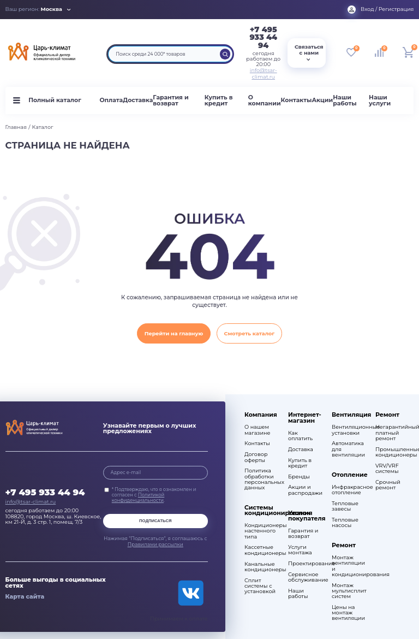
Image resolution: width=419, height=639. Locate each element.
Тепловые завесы (345, 506)
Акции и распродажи (304, 489)
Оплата (111, 100)
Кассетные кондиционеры (261, 550)
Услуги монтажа (300, 550)
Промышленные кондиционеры (392, 452)
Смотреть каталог (249, 333)
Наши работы (344, 100)
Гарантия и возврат (170, 100)
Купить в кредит (219, 100)
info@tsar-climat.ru (263, 73)
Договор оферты (256, 457)
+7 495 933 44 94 (263, 37)
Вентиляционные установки (348, 429)
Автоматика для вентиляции (348, 449)
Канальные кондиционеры (261, 566)
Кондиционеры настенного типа (261, 531)
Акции (322, 100)
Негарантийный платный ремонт (392, 432)
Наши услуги (380, 100)
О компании (264, 100)
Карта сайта (25, 596)
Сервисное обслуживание (304, 577)
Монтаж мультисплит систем (348, 591)
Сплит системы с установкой (260, 586)
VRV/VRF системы (387, 468)
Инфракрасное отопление (348, 489)
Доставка (138, 100)
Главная (16, 127)
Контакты (296, 100)
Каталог (42, 127)
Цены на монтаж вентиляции (348, 613)
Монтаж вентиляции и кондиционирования (348, 566)
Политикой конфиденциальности (138, 497)
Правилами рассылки (155, 544)
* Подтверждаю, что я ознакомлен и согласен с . (154, 495)
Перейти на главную (174, 333)
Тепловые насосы (345, 522)
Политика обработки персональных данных (261, 479)
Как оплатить (300, 435)
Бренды (299, 477)
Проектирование (304, 563)
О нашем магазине (257, 429)
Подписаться (155, 520)
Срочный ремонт (387, 485)
